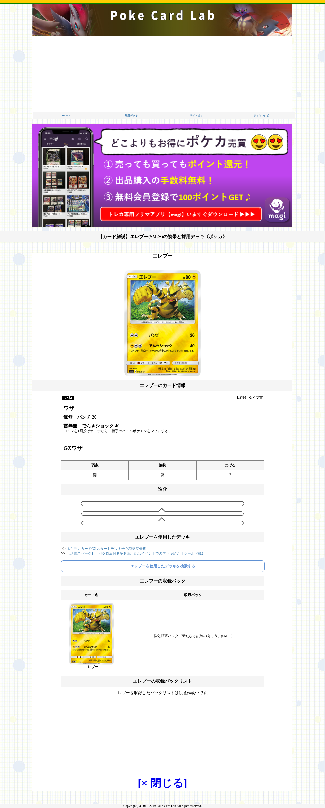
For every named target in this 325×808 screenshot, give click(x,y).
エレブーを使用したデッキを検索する (163, 566)
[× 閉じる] (162, 783)
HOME (66, 115)
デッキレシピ (261, 115)
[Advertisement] (162, 73)
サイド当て (196, 115)
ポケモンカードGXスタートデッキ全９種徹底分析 (106, 549)
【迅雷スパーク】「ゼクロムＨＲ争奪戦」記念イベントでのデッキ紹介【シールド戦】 (136, 553)
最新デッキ (131, 115)
